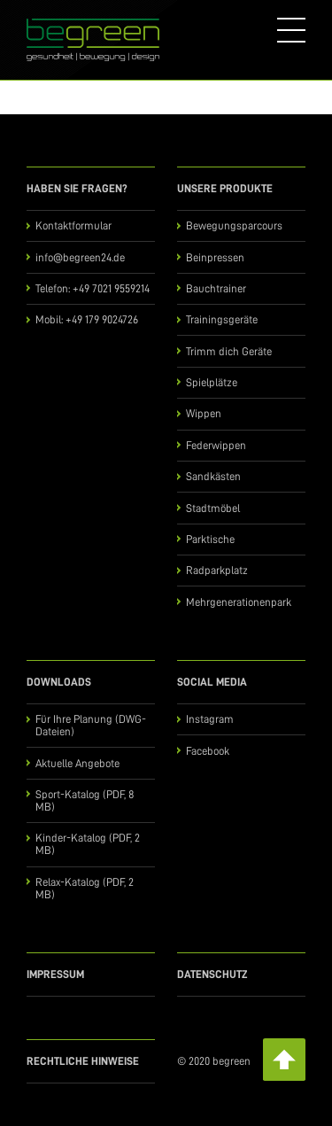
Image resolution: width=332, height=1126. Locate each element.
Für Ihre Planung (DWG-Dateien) (90, 725)
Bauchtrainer (216, 288)
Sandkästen (213, 476)
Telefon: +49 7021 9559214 (92, 288)
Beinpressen (215, 257)
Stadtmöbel (213, 508)
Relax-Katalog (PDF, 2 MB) (84, 888)
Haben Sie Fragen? (77, 188)
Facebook (207, 751)
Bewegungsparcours (234, 225)
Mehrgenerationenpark (238, 602)
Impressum (55, 974)
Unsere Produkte (225, 188)
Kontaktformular (73, 225)
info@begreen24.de (80, 257)
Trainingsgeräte (222, 319)
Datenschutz (212, 974)
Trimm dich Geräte (229, 351)
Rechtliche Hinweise (83, 1061)
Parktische (210, 539)
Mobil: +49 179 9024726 (86, 319)
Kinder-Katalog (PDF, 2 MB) (87, 844)
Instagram (210, 719)
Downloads (59, 681)
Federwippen (216, 445)
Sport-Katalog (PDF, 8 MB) (85, 800)
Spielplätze (211, 382)
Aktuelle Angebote (77, 763)
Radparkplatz (217, 570)
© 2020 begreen (214, 1061)
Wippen (203, 413)
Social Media (212, 681)
